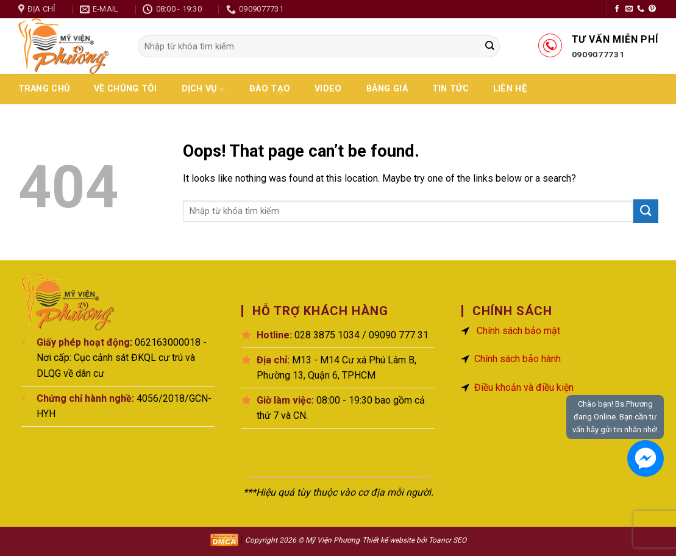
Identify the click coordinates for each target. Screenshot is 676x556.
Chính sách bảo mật (518, 331)
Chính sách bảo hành (517, 359)
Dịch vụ (204, 89)
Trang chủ (44, 89)
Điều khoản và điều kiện (524, 387)
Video (328, 89)
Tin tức (450, 89)
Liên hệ (510, 89)
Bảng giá (387, 89)
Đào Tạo (269, 89)
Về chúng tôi (125, 89)
